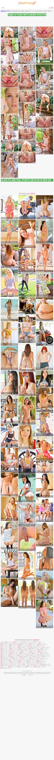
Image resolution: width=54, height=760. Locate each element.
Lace (2, 644)
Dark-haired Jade (34, 647)
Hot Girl (35, 641)
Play (23, 651)
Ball (14, 643)
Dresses (35, 656)
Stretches (33, 659)
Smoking (3, 657)
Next (2, 656)
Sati (31, 651)
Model (13, 657)
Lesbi (20, 661)
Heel (11, 645)
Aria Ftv (3, 653)
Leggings (20, 660)
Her (15, 664)
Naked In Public (22, 647)
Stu (38, 662)
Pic (22, 643)
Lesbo (2, 660)
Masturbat (21, 644)
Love (2, 647)
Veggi (31, 652)
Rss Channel (23, 675)
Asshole (29, 662)
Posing (31, 643)
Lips (42, 648)
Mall (12, 648)
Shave (12, 653)
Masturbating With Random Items (26, 649)
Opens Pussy (23, 653)
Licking (29, 660)
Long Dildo (40, 649)
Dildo (12, 665)
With (2, 652)
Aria (39, 645)
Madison (19, 655)
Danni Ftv (13, 652)
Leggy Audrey (39, 661)
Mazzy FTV (5, 11)
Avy (40, 643)
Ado (31, 657)
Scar (24, 659)
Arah (34, 653)
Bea (31, 644)
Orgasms (25, 641)
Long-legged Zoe (24, 656)
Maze (19, 666)
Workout (44, 665)
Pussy (40, 644)
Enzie (2, 645)
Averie (2, 661)
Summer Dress (41, 655)
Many (11, 649)
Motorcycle (43, 664)
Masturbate (3, 668)
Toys (40, 651)
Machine (39, 660)
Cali (44, 647)
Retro (44, 656)
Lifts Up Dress (4, 651)
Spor (7, 641)
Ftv (28, 661)
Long (22, 657)
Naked (22, 652)
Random (15, 659)
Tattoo (10, 655)
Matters (27, 666)
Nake (11, 660)
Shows (2, 662)
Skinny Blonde (4, 643)
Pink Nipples (30, 655)
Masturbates (32, 648)
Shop (2, 649)
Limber (33, 664)
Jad (42, 659)
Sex (13, 651)
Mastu (20, 645)
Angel (2, 665)
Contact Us (30, 675)
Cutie (42, 653)
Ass (20, 665)
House (39, 657)
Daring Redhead (4, 659)
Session (30, 645)
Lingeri (2, 648)
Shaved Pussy (4, 664)
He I (11, 647)
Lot (15, 641)
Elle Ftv (21, 648)
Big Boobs (12, 656)
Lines (11, 661)
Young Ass (41, 652)
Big (11, 662)
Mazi (10, 666)
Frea (2, 666)
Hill (28, 665)
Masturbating (37, 666)
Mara (2, 655)
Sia (35, 665)
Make (24, 664)
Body (11, 644)
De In (20, 662)
